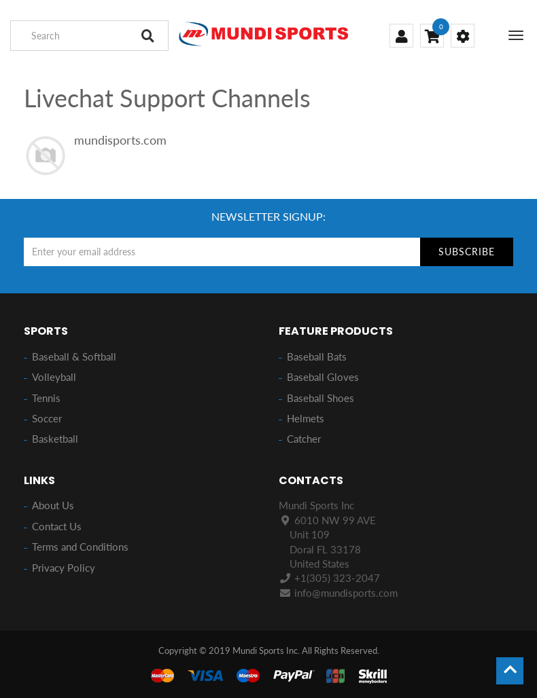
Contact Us (57, 526)
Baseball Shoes (320, 398)
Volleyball (54, 377)
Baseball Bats (317, 356)
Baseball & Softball (74, 356)
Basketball (55, 439)
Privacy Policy (63, 568)
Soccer (47, 418)
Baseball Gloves (323, 377)
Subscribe (466, 251)
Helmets (305, 418)
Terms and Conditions (80, 546)
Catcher (304, 439)
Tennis (46, 398)
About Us (53, 505)
